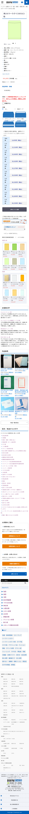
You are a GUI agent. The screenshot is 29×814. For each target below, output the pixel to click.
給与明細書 (7, 600)
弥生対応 (14, 719)
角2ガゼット (22, 731)
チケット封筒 (10, 648)
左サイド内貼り (5, 374)
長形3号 (21, 691)
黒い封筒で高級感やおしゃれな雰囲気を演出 (14, 451)
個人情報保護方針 (14, 804)
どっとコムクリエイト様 (21, 369)
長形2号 (13, 691)
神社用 (5, 605)
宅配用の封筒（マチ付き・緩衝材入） (12, 489)
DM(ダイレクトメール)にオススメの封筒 (13, 492)
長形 (4, 594)
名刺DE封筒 (14, 748)
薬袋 (3, 481)
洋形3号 (21, 705)
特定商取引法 (14, 800)
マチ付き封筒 (5, 470)
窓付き (18, 655)
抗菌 (3, 635)
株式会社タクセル (14, 796)
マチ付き (13, 651)
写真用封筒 (5, 485)
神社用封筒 (5, 479)
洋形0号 (5, 703)
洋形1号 (13, 703)
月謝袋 (4, 438)
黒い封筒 (4, 658)
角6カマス (22, 712)
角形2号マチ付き (15, 731)
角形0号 (5, 679)
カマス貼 (4, 645)
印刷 (3, 97)
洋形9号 (13, 712)
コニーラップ (6, 74)
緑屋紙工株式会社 (17, 790)
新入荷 (5, 622)
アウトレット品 (13, 645)
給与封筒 (24, 655)
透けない (4, 661)
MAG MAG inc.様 (5, 337)
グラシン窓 (18, 648)
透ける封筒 (5, 500)
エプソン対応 (6, 722)
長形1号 (5, 691)
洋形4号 (5, 710)
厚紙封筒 (6, 617)
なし (6, 109)
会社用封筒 (5, 435)
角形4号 (5, 683)
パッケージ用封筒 (7, 468)
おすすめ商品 (6, 665)
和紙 (24, 651)
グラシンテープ (9, 119)
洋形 (4, 597)
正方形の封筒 (5, 505)
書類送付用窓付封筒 (7, 457)
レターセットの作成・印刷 (9, 466)
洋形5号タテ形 (6, 698)
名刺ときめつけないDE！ (9, 476)
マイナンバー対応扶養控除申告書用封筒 (13, 463)
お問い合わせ (14, 574)
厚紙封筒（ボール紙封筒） (9, 442)
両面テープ (20, 109)
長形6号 (13, 693)
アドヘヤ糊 (20, 119)
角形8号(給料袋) (15, 686)
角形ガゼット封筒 (7, 496)
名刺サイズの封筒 (7, 474)
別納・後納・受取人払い (8, 440)
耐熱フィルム (17, 661)
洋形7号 (5, 712)
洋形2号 (5, 705)
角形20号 (5, 681)
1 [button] (13, 43)
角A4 (10, 393)
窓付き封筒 (5, 453)
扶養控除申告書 (7, 726)
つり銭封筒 (5, 446)
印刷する (8, 103)
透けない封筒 (5, 502)
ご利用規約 (14, 808)
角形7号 (5, 686)
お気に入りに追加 (14, 209)
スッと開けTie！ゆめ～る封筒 (10, 494)
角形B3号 (22, 743)
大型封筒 (4, 472)
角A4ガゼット (6, 733)
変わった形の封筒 (7, 487)
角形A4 (11, 372)
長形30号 (22, 693)
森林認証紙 (9, 635)
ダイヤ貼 (19, 642)
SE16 (13, 753)
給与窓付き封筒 (6, 455)
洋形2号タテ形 (15, 696)
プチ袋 (21, 748)
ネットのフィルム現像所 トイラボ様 (10, 320)
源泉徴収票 (22, 722)
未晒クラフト (11, 655)
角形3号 (4, 240)
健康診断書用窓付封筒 (8, 459)
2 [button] (15, 43)
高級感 (10, 661)
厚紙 (3, 648)
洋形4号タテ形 (23, 696)
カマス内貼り (18, 372)
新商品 (13, 665)
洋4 (24, 370)
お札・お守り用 (7, 738)
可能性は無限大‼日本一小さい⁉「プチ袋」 (13, 498)
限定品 (24, 661)
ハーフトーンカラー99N (9, 642)
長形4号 (5, 693)
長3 (10, 415)
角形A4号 (14, 681)
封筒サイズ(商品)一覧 (7, 674)
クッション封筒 (8, 619)
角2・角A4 (22, 765)
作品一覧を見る (14, 422)
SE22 (4, 753)
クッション (22, 645)
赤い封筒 (18, 658)
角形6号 (21, 683)
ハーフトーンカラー (7, 638)
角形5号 (13, 683)
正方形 (5, 614)
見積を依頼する (14, 564)
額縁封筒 (5, 714)
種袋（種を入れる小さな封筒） (10, 515)
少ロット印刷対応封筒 (6, 763)
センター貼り (4, 416)
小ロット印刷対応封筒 (10, 625)
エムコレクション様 (6, 312)
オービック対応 (23, 719)
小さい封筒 (7, 611)
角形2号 (21, 679)
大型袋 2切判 (6, 743)
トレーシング (6, 651)
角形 (3, 272)
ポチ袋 (23, 393)
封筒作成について (14, 546)
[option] (14, 30)
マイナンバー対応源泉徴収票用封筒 (11, 461)
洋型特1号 (22, 703)
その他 (13, 738)
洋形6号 (21, 710)
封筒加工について (14, 536)
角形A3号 (14, 743)
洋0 (4, 765)
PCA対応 (5, 719)
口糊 (3, 107)
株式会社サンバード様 (7, 329)
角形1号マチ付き (7, 731)
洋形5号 (13, 710)
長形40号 (5, 696)
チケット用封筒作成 (7, 448)
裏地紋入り (12, 658)
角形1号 (13, 679)
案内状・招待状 (6, 483)
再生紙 (19, 651)
